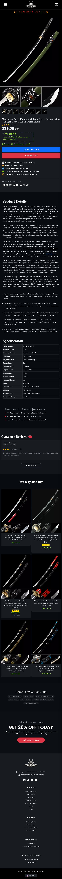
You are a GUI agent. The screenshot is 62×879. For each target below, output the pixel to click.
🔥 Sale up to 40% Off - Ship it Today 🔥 (31, 12)
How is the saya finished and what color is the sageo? (26, 420)
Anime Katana (13, 700)
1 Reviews (13, 125)
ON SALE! (46, 545)
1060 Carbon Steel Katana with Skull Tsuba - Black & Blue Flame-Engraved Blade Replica (46, 668)
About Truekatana (31, 791)
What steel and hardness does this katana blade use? (26, 413)
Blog (31, 809)
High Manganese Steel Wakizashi (43, 700)
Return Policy (31, 825)
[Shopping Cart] (56, 4)
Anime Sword (31, 862)
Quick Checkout (31, 149)
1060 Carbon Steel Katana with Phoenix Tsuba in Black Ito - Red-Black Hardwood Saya (16, 537)
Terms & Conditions (31, 828)
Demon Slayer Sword (31, 859)
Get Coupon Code (31, 740)
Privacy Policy (31, 831)
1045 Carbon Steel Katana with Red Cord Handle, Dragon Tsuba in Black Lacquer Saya (46, 603)
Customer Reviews (31, 800)
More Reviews (31, 465)
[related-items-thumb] (16, 511)
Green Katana (51, 254)
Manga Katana (25, 700)
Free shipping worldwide (20, 144)
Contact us (31, 794)
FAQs (31, 806)
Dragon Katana (28, 696)
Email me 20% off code (13, 182)
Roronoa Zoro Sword (31, 703)
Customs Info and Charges (31, 847)
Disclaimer (31, 844)
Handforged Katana (15, 696)
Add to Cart (31, 155)
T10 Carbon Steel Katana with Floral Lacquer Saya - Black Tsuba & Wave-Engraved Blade (15, 668)
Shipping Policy (31, 822)
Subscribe (31, 797)
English (30, 876)
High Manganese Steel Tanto (44, 696)
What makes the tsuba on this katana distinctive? (24, 416)
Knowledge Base (31, 803)
